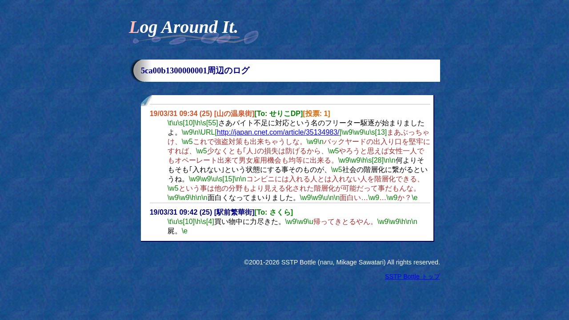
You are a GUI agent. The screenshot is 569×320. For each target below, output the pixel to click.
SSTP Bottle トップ (412, 276)
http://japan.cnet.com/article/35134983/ (278, 132)
